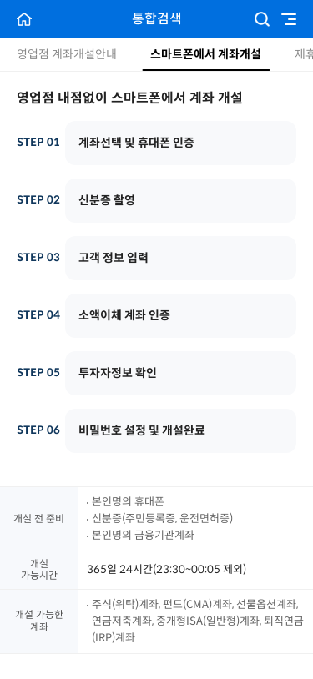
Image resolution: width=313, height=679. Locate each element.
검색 (262, 19)
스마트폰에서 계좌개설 (205, 54)
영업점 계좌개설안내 (67, 54)
